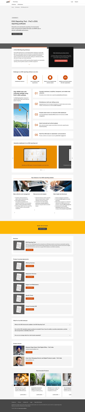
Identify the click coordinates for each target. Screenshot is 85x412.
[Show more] (29, 64)
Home (13, 7)
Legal (31, 402)
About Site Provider (38, 402)
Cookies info (25, 402)
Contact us (14, 402)
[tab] (42, 177)
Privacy (19, 402)
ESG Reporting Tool (24, 7)
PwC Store (15, 1)
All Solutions (14, 4)
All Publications (20, 4)
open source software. (23, 408)
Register (76, 1)
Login (72, 1)
